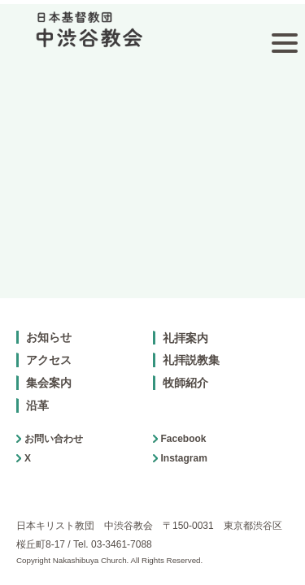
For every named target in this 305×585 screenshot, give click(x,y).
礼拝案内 (185, 314)
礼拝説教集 (191, 337)
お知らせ (49, 313)
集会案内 (49, 359)
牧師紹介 (185, 359)
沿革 (37, 381)
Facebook (184, 415)
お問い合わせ (53, 415)
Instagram (184, 434)
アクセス (49, 337)
